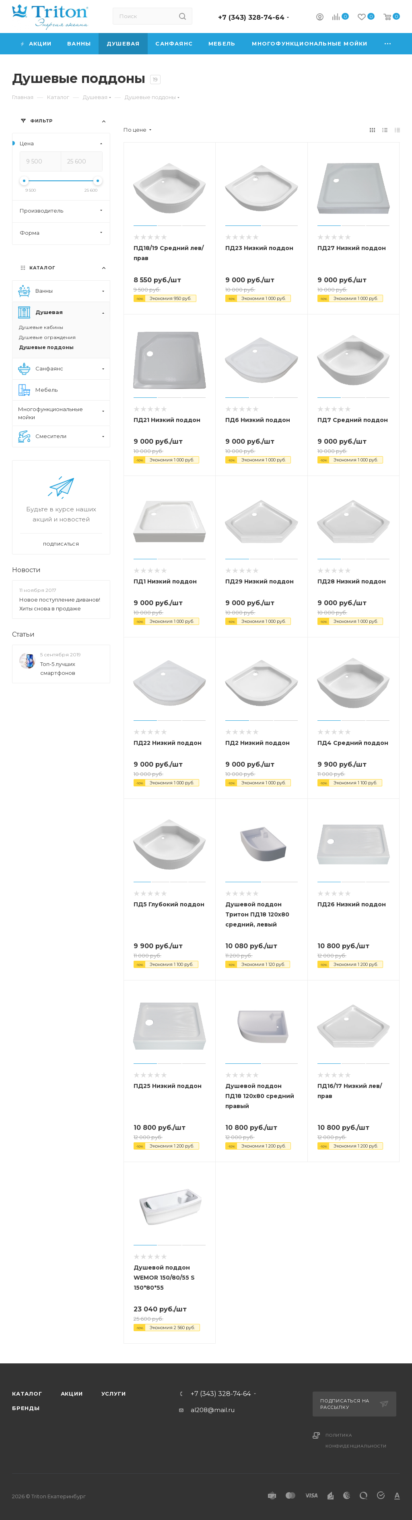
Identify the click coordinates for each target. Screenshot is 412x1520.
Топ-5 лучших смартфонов (57, 668)
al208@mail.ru (213, 1410)
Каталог (27, 1393)
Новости (26, 570)
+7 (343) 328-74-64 (251, 17)
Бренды (26, 1408)
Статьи (23, 634)
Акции (72, 1393)
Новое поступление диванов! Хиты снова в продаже (59, 604)
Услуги (113, 1393)
